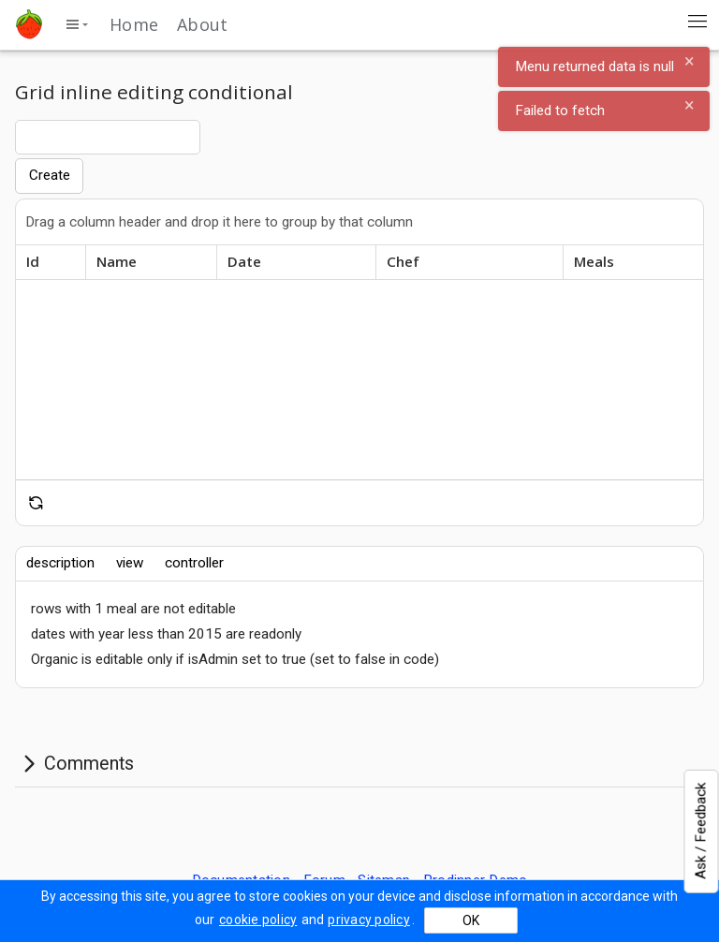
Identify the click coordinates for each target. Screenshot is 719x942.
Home (134, 24)
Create (49, 175)
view (129, 562)
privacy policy (369, 919)
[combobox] (107, 137)
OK (470, 920)
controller (194, 562)
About (202, 24)
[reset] (36, 503)
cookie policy (258, 919)
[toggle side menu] (76, 24)
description (60, 562)
